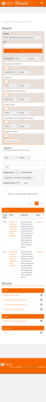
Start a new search (12, 141)
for (5, 42)
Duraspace (41, 367)
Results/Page (9, 172)
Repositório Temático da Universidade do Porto (16, 22)
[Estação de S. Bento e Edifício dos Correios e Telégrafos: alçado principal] (13, 229)
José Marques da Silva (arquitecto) (15, 300)
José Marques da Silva (11, 295)
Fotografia (39, 222)
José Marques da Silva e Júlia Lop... (15, 305)
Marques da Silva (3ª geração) (14, 309)
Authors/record (9, 183)
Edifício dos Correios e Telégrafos (15, 321)
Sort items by (27, 172)
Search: (6, 34)
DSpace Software (16, 367)
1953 (5, 333)
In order (18, 178)
